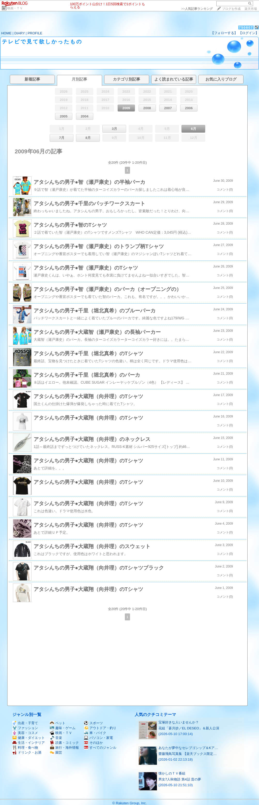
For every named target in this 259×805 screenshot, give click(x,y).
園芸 (56, 752)
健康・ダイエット (28, 738)
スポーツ (93, 723)
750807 (246, 27)
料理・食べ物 (25, 747)
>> (197, 9)
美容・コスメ (25, 733)
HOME (6, 33)
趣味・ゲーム (62, 728)
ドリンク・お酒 (26, 752)
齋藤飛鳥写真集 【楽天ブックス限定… (187, 754)
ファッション (25, 728)
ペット (57, 723)
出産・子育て (25, 723)
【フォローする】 (224, 33)
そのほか (93, 743)
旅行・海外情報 (64, 747)
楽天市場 (251, 9)
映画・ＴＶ (15, 8)
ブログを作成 (231, 9)
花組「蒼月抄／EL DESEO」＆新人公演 (188, 728)
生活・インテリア (28, 743)
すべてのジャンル (100, 747)
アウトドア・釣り (100, 728)
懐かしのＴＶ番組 (171, 773)
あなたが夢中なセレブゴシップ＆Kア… (188, 748)
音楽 (56, 738)
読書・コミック (64, 743)
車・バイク (95, 733)
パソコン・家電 (98, 738)
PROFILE (35, 33)
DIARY (19, 33)
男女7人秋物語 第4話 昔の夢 (179, 779)
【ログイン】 (249, 33)
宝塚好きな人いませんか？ (178, 722)
